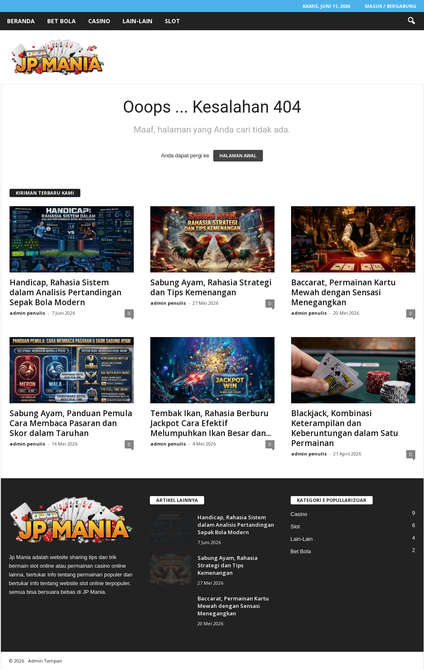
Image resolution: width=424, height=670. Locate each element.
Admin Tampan (45, 661)
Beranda (21, 21)
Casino (99, 21)
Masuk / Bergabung (391, 6)
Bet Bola (61, 21)
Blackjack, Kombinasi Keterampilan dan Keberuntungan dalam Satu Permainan (344, 428)
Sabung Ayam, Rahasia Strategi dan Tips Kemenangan (211, 287)
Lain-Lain (137, 21)
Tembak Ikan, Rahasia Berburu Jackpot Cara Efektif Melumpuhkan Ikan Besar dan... (210, 423)
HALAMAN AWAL (238, 155)
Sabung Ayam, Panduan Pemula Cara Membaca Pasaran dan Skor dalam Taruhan (71, 423)
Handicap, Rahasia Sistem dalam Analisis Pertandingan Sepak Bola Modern (65, 292)
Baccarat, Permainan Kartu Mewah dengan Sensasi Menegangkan (343, 292)
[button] (411, 21)
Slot (172, 21)
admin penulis (27, 313)
